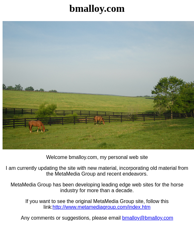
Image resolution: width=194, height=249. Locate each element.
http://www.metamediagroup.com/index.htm (102, 207)
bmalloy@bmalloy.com (147, 218)
